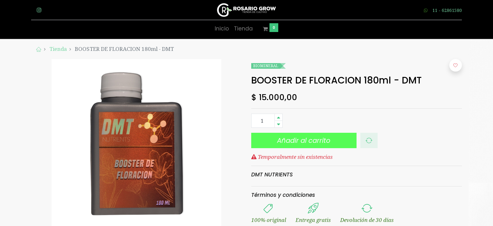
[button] (369, 140)
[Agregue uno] (278, 117)
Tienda (58, 48)
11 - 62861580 (447, 10)
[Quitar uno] (278, 124)
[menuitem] (221, 29)
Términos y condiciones (283, 195)
